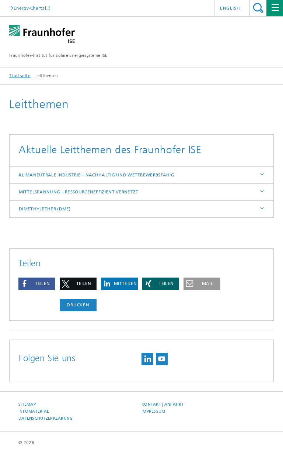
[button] (36, 284)
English (230, 8)
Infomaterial (33, 411)
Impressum (153, 411)
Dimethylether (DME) (45, 208)
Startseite (20, 75)
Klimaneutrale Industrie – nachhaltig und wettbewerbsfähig (96, 175)
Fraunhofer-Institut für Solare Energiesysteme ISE (58, 55)
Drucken (78, 304)
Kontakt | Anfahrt (163, 404)
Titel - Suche (258, 8)
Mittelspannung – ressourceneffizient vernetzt (79, 192)
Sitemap (27, 404)
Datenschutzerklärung (45, 418)
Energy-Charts (29, 8)
